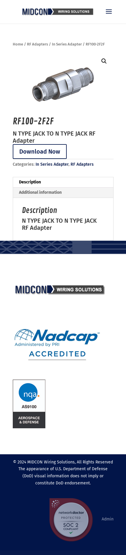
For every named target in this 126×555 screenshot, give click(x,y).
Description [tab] (30, 182)
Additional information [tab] (40, 192)
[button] (104, 61)
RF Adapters (37, 44)
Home (18, 44)
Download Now (39, 151)
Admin (108, 519)
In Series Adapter (67, 44)
